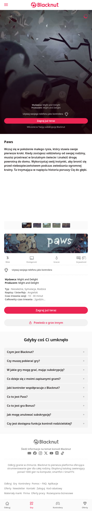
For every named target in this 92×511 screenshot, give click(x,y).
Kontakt (30, 488)
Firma (26, 493)
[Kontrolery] (58, 505)
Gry (15, 483)
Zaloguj (41, 488)
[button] (46, 114)
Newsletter (19, 488)
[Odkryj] (7, 505)
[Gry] (32, 505)
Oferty (7, 488)
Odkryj (8, 483)
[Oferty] (85, 505)
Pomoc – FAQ (39, 483)
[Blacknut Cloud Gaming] (45, 5)
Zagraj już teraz (46, 120)
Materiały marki (13, 493)
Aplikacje (53, 483)
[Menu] (6, 4)
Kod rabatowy (54, 488)
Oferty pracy (38, 493)
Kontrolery (24, 483)
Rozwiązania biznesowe (60, 493)
